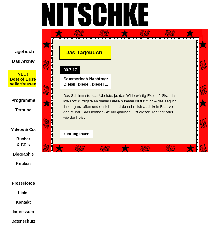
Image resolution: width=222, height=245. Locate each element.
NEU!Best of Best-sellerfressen (23, 79)
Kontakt (23, 202)
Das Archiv (23, 61)
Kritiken (23, 163)
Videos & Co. (23, 129)
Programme (23, 100)
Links (23, 192)
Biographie (23, 154)
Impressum (23, 211)
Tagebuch (23, 51)
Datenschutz (23, 221)
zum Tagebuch (76, 134)
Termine (23, 109)
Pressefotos (23, 183)
